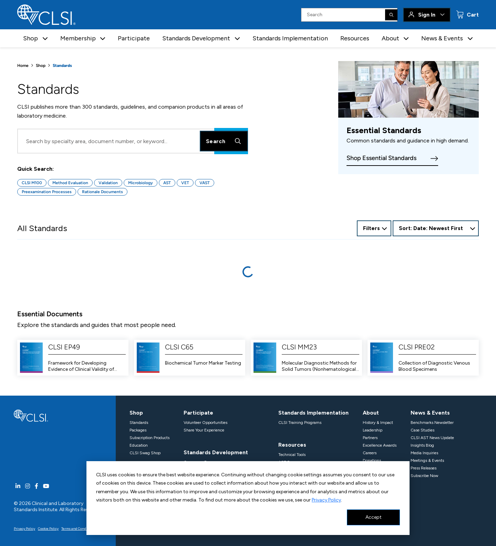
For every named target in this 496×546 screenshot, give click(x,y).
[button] (45, 38)
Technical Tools (292, 454)
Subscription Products (149, 437)
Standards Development (216, 452)
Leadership (372, 430)
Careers (369, 452)
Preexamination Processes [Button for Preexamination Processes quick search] (47, 191)
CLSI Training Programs (299, 422)
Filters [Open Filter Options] (371, 228)
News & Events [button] (442, 38)
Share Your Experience (204, 430)
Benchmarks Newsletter (432, 422)
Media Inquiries (424, 452)
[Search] (391, 14)
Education (139, 445)
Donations (372, 460)
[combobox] (436, 228)
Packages (138, 430)
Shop (40, 65)
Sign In (427, 14)
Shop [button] (30, 38)
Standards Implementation (290, 38)
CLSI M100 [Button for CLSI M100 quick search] (32, 182)
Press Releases (423, 468)
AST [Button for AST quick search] (167, 182)
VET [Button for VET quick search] (185, 182)
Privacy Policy (326, 500)
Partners (370, 437)
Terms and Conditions (78, 528)
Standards (139, 422)
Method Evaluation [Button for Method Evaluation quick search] (70, 182)
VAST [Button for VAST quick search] (204, 182)
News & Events (430, 412)
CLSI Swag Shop (145, 452)
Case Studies (422, 430)
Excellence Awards (379, 445)
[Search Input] (349, 15)
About (371, 412)
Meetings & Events (427, 460)
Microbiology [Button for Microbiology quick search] (140, 182)
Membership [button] (78, 38)
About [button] (390, 38)
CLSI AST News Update (432, 437)
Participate (134, 38)
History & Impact (378, 422)
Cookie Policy (48, 528)
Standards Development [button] (196, 38)
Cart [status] (472, 14)
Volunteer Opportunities (205, 422)
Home (23, 65)
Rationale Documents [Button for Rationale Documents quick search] (102, 191)
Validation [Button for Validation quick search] (108, 182)
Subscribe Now (424, 475)
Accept (373, 517)
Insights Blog (422, 445)
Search (224, 141)
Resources (354, 38)
